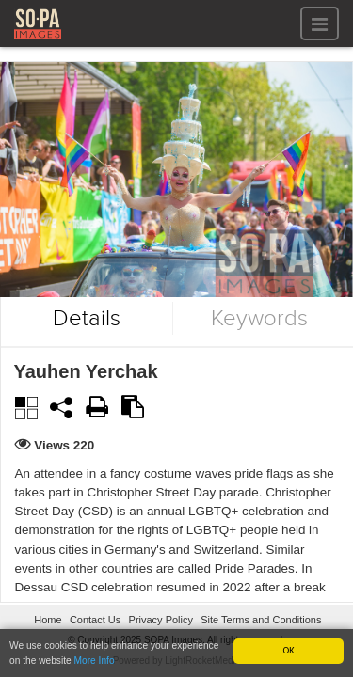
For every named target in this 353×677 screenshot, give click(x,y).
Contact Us (95, 619)
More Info (94, 660)
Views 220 (65, 445)
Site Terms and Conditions (261, 619)
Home (47, 619)
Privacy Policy (161, 619)
